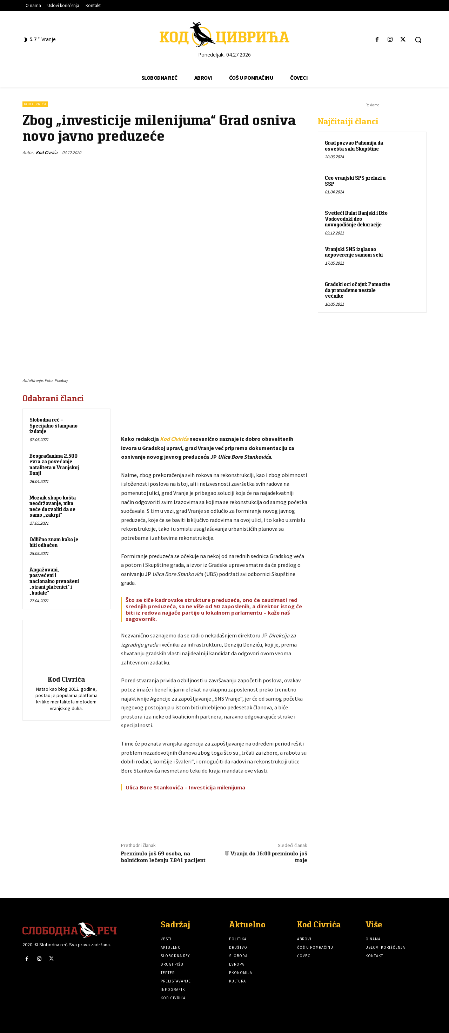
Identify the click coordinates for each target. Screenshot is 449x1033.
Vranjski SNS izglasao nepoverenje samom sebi (354, 252)
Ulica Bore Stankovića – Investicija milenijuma (185, 787)
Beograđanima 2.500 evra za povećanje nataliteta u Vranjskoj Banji (54, 464)
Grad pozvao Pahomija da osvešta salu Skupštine (354, 146)
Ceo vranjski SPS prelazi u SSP (355, 181)
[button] (418, 39)
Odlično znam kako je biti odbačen (53, 542)
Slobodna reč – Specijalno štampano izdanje (53, 425)
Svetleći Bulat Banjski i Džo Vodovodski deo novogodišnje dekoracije (356, 218)
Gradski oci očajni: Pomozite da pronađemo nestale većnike (357, 290)
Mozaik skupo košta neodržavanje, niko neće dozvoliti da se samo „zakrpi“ (52, 506)
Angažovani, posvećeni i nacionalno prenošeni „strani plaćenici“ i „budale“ (54, 581)
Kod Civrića (35, 104)
